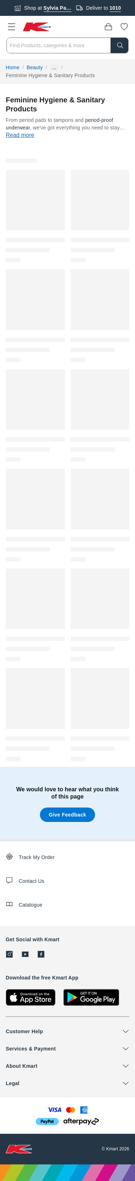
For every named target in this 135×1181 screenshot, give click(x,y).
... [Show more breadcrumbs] (54, 67)
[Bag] (108, 26)
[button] (11, 27)
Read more (20, 135)
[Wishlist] (124, 26)
